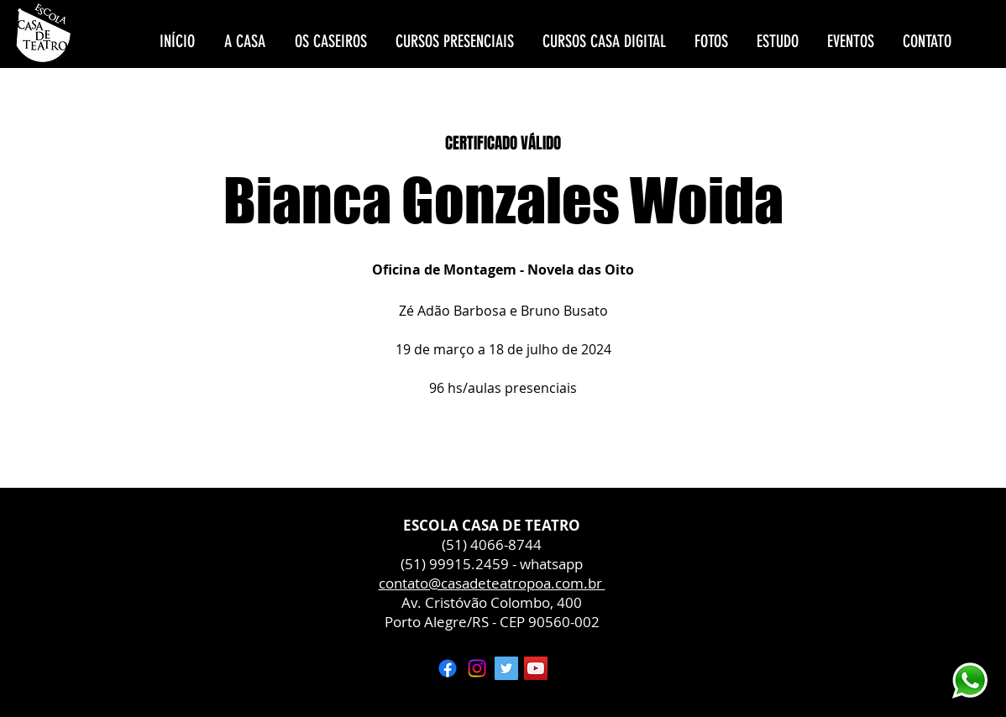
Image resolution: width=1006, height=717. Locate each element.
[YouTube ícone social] (536, 668)
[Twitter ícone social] (506, 668)
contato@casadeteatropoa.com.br (492, 583)
